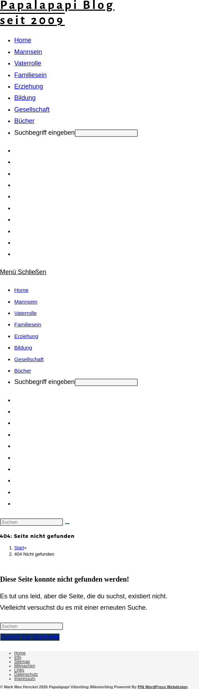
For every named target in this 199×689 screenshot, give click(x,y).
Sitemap (22, 661)
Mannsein (25, 302)
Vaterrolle (25, 313)
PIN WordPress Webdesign (163, 687)
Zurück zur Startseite (29, 637)
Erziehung (26, 336)
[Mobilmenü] (23, 272)
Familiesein (27, 324)
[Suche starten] (67, 523)
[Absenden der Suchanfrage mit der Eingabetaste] (106, 133)
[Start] (19, 547)
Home (21, 290)
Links (19, 670)
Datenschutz (26, 674)
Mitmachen (24, 665)
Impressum (24, 678)
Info (17, 657)
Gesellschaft (29, 359)
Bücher (22, 371)
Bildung (23, 347)
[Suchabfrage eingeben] (31, 522)
